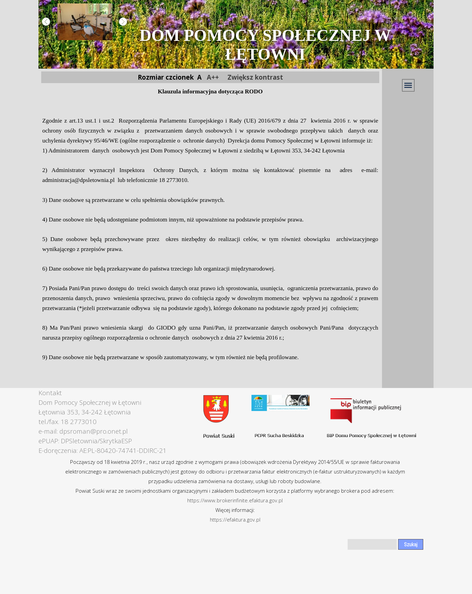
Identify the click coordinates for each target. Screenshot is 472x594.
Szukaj (410, 544)
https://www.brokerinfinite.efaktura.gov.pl (235, 500)
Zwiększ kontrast (255, 77)
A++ (213, 77)
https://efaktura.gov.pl (235, 519)
